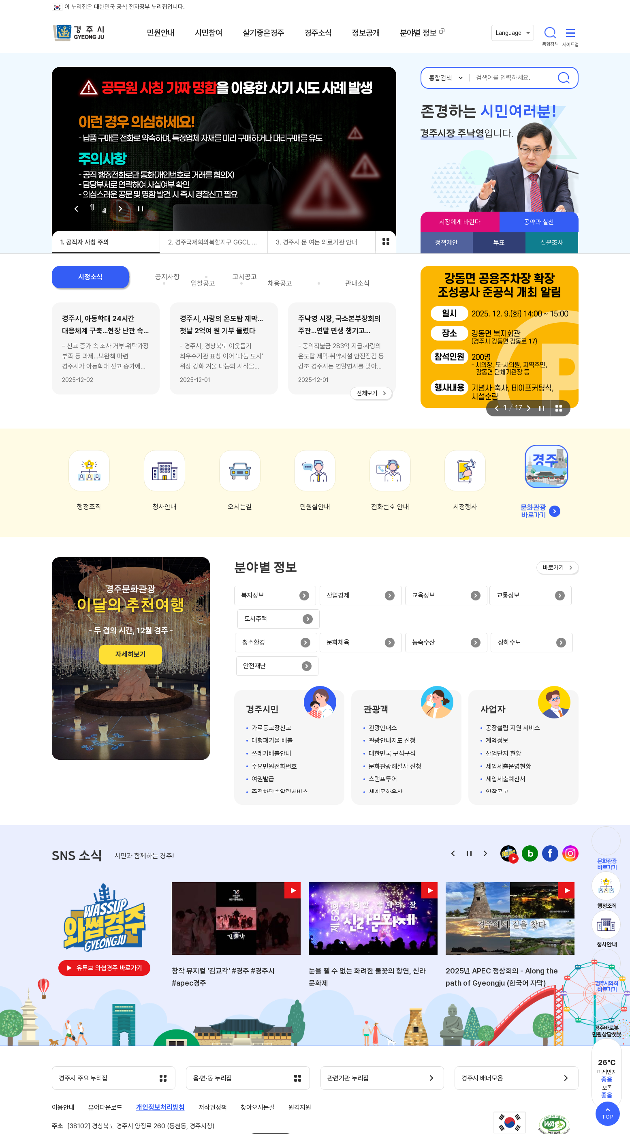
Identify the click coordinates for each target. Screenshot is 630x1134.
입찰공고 (252, 278)
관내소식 (367, 278)
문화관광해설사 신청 (395, 721)
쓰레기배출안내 (271, 708)
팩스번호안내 (270, 1094)
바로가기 (553, 567)
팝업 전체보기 (558, 408)
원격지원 (299, 1063)
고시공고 (195, 278)
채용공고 (310, 278)
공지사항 (138, 278)
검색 (563, 78)
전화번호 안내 (390, 507)
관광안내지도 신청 (392, 695)
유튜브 (109, 923)
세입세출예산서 (505, 734)
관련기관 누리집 (351, 1034)
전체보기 (367, 393)
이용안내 (63, 1063)
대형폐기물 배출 (272, 695)
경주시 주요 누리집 (86, 1034)
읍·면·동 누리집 (215, 1034)
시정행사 (465, 507)
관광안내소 (383, 682)
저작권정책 (213, 1063)
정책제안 (446, 243)
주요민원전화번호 (274, 721)
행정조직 (89, 507)
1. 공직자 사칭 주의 (84, 242)
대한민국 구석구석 (392, 708)
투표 (499, 243)
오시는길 (240, 507)
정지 (140, 209)
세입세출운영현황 (508, 721)
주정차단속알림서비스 (280, 746)
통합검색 (550, 33)
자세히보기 (130, 654)
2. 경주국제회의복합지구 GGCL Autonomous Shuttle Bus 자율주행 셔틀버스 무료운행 (218, 242)
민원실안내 (315, 507)
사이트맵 (570, 33)
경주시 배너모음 (485, 1034)
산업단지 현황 (503, 708)
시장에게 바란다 (460, 222)
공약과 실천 (539, 222)
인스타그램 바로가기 (570, 808)
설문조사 (551, 243)
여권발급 (263, 734)
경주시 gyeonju (80, 34)
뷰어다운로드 (105, 1063)
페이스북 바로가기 (550, 808)
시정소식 (80, 278)
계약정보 (497, 695)
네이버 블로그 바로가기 (530, 808)
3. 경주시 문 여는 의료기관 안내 (316, 242)
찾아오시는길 (258, 1063)
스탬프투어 (383, 734)
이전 (76, 209)
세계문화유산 (386, 746)
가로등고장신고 (271, 682)
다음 (120, 209)
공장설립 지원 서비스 (513, 682)
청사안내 (164, 507)
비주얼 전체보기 (386, 241)
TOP (608, 1117)
